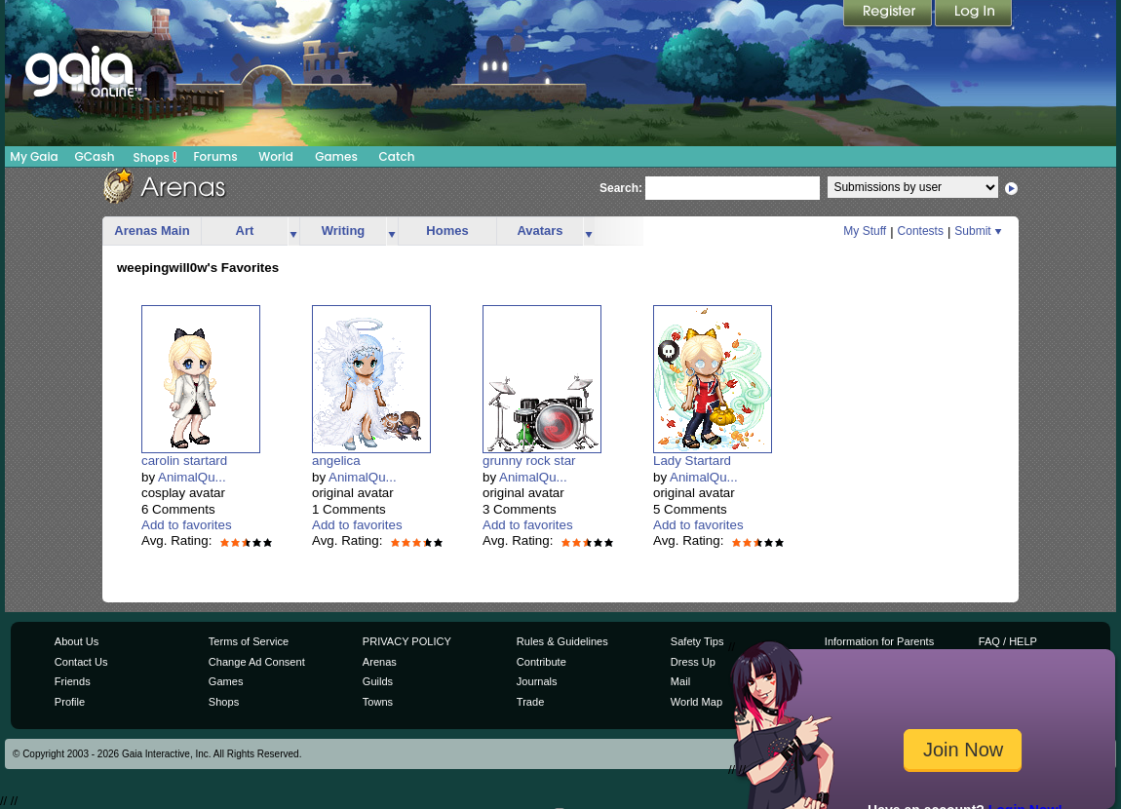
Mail (680, 681)
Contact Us (81, 662)
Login (974, 14)
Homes (447, 230)
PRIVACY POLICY (407, 641)
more (293, 231)
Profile (70, 702)
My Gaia (34, 156)
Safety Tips (697, 641)
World (275, 156)
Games (336, 156)
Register (889, 14)
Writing (344, 230)
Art (245, 230)
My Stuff (864, 231)
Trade (530, 702)
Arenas (380, 662)
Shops (155, 157)
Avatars (539, 230)
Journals (537, 681)
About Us (76, 641)
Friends (73, 681)
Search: (620, 188)
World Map (696, 702)
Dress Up (693, 662)
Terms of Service (249, 641)
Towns (378, 702)
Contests (921, 231)
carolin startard (184, 460)
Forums (215, 156)
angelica (336, 460)
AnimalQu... (192, 477)
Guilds (378, 681)
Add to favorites (186, 525)
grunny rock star (529, 460)
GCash (95, 156)
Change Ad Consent (257, 662)
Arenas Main (151, 230)
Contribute (541, 662)
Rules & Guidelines (562, 641)
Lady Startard (692, 460)
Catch (397, 156)
